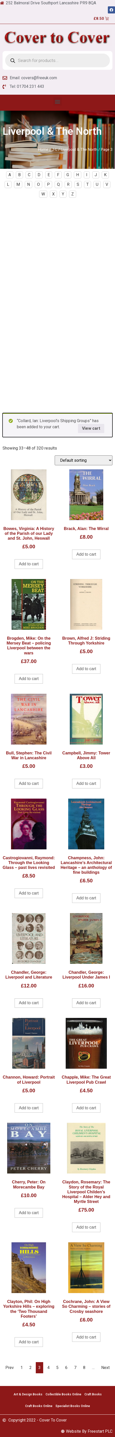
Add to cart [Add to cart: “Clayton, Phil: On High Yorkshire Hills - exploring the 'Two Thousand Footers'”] (29, 1342)
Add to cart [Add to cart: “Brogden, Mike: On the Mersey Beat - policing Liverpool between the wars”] (29, 678)
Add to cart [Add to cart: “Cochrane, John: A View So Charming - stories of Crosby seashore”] (86, 1337)
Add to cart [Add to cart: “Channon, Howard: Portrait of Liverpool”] (29, 1108)
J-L (54, 149)
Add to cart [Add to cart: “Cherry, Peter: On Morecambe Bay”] (29, 1213)
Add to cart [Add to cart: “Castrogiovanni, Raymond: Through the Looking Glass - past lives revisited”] (29, 893)
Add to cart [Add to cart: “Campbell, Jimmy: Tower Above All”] (86, 783)
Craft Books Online (38, 1406)
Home (43, 149)
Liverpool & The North (79, 149)
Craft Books (93, 1394)
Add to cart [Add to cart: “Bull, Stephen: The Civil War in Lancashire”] (29, 783)
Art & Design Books (28, 1394)
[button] (57, 101)
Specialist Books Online (72, 1406)
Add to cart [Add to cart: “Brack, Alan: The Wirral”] (86, 554)
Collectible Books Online (63, 1394)
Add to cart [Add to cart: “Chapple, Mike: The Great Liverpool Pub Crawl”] (86, 1108)
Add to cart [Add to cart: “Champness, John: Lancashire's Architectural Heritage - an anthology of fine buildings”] (86, 898)
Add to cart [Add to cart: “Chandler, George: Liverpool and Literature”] (29, 1003)
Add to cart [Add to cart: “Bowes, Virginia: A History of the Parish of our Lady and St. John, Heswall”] (29, 564)
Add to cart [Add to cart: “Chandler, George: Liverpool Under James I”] (86, 1003)
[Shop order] (83, 460)
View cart (91, 428)
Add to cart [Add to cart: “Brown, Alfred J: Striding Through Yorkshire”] (86, 669)
